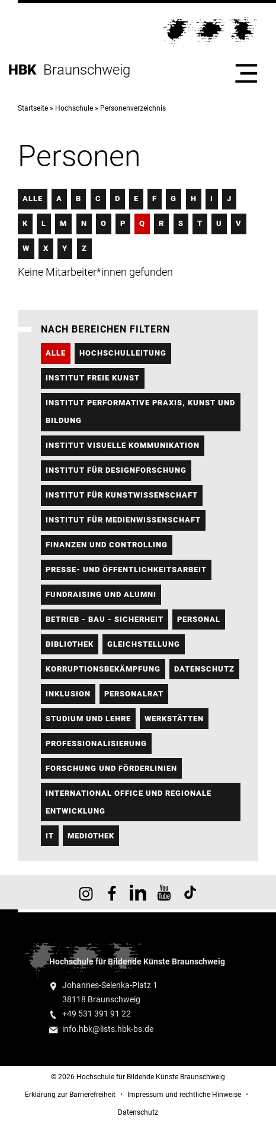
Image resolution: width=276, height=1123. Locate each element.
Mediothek (91, 835)
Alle (33, 198)
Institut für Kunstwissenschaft (122, 494)
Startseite (33, 108)
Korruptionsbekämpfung (103, 668)
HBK (25, 70)
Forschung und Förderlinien (111, 768)
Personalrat (133, 693)
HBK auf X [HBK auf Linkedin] (138, 892)
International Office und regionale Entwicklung (128, 802)
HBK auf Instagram (86, 892)
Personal (198, 619)
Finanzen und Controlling (107, 544)
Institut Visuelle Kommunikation (123, 445)
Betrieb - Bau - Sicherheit (104, 619)
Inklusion (68, 693)
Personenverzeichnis (133, 108)
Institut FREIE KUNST (93, 377)
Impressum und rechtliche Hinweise (184, 1094)
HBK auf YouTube (164, 892)
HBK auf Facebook (112, 892)
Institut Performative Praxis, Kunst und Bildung (140, 411)
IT (50, 835)
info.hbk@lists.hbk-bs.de (107, 1029)
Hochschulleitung (122, 352)
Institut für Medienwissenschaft (123, 519)
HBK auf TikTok (190, 892)
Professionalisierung (96, 743)
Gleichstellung (143, 644)
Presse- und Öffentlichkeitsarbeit (126, 569)
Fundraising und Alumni (101, 594)
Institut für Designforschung (116, 470)
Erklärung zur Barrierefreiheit (70, 1094)
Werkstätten (174, 718)
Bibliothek (70, 644)
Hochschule (74, 108)
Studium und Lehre (88, 718)
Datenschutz (204, 668)
